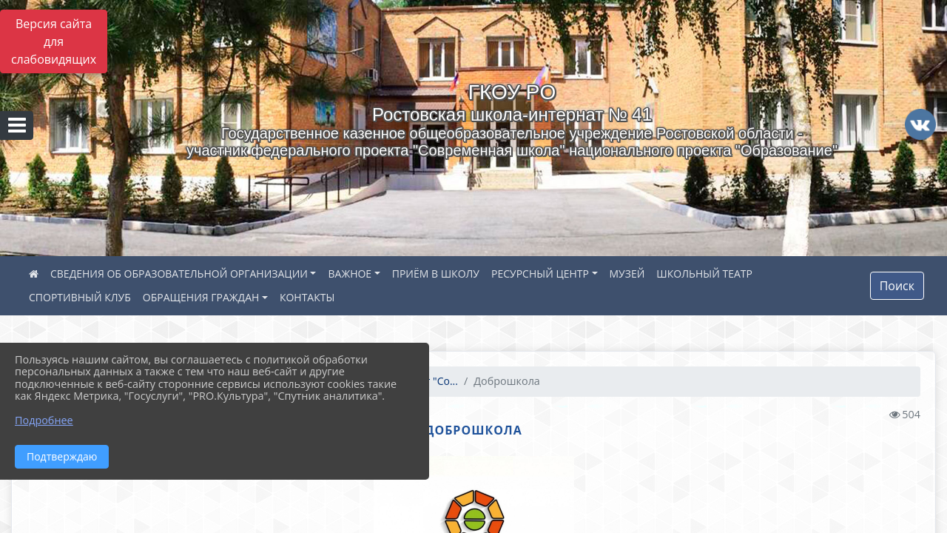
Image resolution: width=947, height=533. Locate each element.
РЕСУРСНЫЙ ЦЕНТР (540, 273)
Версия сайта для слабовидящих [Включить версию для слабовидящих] (53, 41)
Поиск (897, 286)
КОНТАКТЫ (307, 297)
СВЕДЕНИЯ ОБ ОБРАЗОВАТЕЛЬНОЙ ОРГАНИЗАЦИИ (179, 273)
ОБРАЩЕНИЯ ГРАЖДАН (201, 297)
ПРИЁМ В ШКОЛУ (435, 273)
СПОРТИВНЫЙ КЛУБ (80, 297)
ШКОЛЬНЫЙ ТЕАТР (704, 273)
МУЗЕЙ (627, 273)
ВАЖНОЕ (349, 273)
